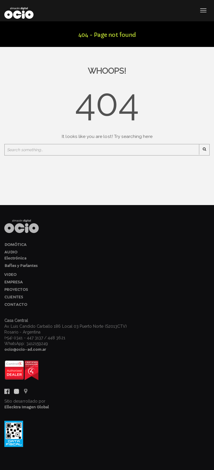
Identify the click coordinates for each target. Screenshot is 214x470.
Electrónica (15, 258)
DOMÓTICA (15, 244)
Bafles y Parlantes (21, 265)
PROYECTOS (16, 289)
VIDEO (10, 274)
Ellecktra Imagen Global (26, 407)
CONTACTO (15, 304)
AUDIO (10, 252)
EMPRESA (13, 282)
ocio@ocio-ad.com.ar (25, 349)
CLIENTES (13, 297)
